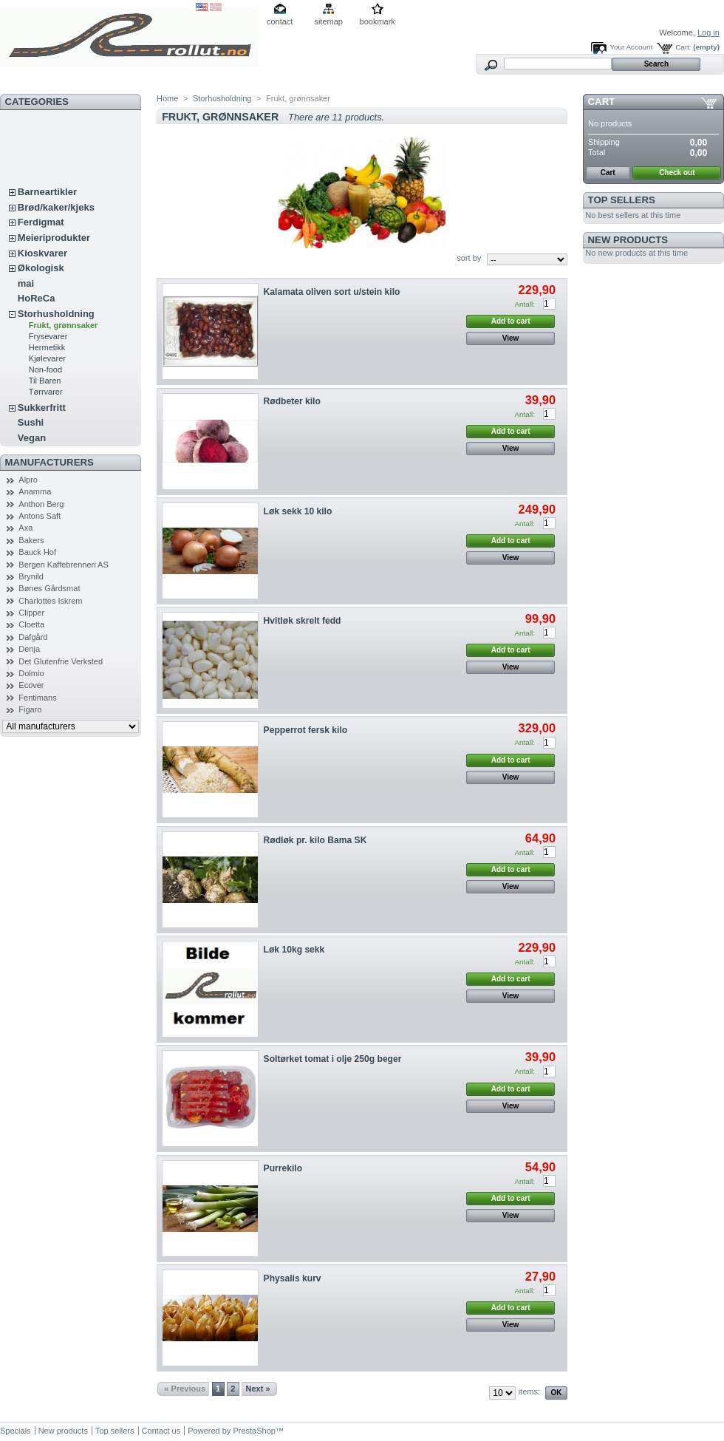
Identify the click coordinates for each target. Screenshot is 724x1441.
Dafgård (32, 637)
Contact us (161, 1430)
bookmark (377, 21)
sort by (469, 257)
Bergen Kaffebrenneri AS (63, 564)
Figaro (29, 709)
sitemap (328, 21)
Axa (25, 527)
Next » (258, 1388)
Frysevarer (48, 336)
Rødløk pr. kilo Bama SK (315, 840)
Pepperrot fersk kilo (306, 730)
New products (628, 239)
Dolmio (31, 673)
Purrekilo (283, 1168)
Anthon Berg (41, 504)
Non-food (45, 369)
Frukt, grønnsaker (63, 325)
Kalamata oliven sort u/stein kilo (332, 292)
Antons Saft (39, 515)
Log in (708, 32)
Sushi (31, 422)
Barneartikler (47, 191)
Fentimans (37, 697)
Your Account (630, 47)
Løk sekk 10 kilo (298, 511)
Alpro (28, 479)
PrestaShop (254, 1430)
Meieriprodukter (54, 237)
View (510, 338)
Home (167, 98)
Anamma (34, 491)
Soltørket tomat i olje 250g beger (333, 1059)
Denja (29, 648)
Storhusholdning (56, 313)
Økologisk (41, 267)
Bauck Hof (37, 552)
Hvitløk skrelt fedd (302, 621)
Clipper (31, 612)
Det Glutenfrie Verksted (60, 661)
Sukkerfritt (42, 407)
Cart (601, 101)
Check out (676, 172)
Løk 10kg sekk (294, 949)
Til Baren (45, 380)
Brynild (31, 576)
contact (280, 21)
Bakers (31, 540)
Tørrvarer (46, 391)
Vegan (32, 437)
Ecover (31, 685)
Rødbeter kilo (292, 401)
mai (26, 283)
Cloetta (31, 624)
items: (529, 1391)
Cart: (683, 47)
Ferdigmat (41, 222)
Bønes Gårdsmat (49, 588)
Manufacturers (49, 462)
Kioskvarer (42, 253)
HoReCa (36, 298)
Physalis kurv (292, 1278)
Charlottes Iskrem (50, 600)
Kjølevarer (47, 358)
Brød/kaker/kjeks (56, 207)
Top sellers (621, 199)
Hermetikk (47, 347)
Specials (15, 1430)
